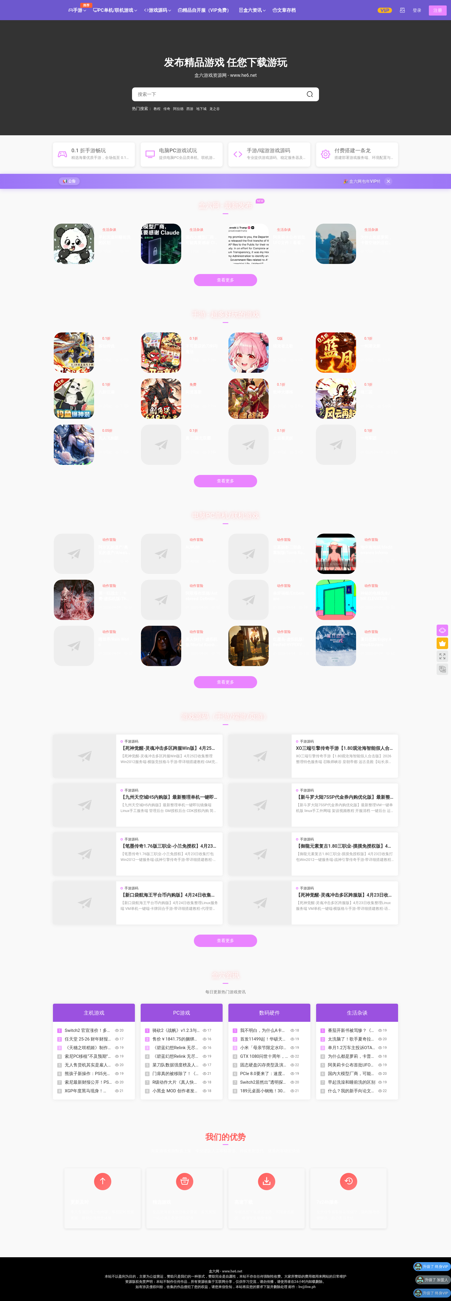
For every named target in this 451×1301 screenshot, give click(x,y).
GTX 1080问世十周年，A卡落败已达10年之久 (264, 1056)
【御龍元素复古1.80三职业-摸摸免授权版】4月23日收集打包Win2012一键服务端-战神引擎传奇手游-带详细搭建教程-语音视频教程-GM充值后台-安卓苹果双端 (344, 846)
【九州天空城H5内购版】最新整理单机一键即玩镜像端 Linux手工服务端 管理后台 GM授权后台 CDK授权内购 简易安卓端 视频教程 (168, 797)
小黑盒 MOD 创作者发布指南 (175, 1091)
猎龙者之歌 (283, 346)
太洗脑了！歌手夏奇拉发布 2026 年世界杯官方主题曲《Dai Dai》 (351, 1039)
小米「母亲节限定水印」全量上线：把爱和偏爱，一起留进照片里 (264, 1048)
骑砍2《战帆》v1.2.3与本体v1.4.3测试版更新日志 (176, 1030)
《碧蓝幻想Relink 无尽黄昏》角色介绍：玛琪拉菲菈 (176, 1056)
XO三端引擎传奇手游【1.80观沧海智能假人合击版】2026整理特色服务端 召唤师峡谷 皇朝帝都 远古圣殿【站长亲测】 (344, 748)
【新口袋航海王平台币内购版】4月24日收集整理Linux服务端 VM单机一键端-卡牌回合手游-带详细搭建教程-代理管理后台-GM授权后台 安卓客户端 (169, 895)
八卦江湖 (106, 392)
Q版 (280, 338)
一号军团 (368, 438)
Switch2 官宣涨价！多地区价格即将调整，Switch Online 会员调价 (88, 1030)
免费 (193, 385)
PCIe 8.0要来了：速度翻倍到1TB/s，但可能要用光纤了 (263, 1073)
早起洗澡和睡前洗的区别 (114, 240)
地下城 (201, 108)
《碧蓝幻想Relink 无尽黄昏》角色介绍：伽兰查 (176, 1048)
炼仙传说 (106, 346)
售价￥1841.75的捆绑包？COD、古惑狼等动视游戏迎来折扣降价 (176, 1039)
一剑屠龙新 (370, 346)
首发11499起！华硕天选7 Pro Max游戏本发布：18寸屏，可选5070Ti (263, 1039)
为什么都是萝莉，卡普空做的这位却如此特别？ (376, 240)
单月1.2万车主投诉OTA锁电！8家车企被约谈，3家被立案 (352, 1048)
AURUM (193, 547)
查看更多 (225, 280)
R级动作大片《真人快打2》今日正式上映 (175, 1082)
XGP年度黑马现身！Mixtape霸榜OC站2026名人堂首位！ (89, 1091)
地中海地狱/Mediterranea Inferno (376, 550)
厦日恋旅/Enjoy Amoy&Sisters (375, 642)
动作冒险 (109, 540)
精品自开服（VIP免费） (204, 10)
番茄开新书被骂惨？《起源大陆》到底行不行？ (351, 1030)
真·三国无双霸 (198, 438)
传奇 (166, 108)
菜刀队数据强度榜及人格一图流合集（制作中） (176, 1065)
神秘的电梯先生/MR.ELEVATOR (375, 596)
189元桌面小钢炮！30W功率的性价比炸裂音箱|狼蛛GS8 (264, 1091)
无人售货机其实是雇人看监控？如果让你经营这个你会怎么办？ (88, 1065)
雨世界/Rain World (113, 642)
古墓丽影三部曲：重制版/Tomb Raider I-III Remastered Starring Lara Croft (289, 550)
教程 (157, 108)
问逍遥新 (194, 392)
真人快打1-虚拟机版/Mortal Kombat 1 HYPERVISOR (202, 642)
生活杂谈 (109, 230)
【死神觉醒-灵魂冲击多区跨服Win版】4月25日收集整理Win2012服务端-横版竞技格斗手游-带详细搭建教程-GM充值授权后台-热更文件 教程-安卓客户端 (169, 748)
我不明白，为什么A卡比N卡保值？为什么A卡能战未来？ (263, 1030)
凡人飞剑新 (108, 438)
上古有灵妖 (283, 438)
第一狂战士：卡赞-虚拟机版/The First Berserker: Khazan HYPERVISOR (114, 596)
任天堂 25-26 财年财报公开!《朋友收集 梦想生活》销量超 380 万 (88, 1039)
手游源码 (131, 741)
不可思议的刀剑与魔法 (202, 349)
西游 (189, 108)
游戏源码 (155, 10)
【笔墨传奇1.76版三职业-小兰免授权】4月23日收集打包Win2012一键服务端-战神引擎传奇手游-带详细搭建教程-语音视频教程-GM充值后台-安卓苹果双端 (169, 846)
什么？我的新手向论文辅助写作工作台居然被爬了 (351, 1091)
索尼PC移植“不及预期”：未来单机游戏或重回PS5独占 (88, 1056)
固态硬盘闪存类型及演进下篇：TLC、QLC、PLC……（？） (264, 1065)
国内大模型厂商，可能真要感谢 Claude (202, 240)
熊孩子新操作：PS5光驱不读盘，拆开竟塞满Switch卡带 (88, 1073)
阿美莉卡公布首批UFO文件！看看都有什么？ (289, 240)
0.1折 (106, 338)
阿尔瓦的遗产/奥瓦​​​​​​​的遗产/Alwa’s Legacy (114, 550)
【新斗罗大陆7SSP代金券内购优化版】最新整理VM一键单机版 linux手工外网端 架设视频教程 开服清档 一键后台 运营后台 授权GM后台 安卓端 (344, 797)
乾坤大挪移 (283, 392)
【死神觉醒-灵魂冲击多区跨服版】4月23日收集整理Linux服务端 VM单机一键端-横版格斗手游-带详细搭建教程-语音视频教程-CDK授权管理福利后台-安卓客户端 (344, 895)
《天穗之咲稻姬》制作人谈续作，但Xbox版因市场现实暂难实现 (89, 1048)
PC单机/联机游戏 (113, 10)
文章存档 (284, 10)
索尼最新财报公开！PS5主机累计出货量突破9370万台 (89, 1082)
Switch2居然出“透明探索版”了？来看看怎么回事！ (263, 1082)
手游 (77, 8)
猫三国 (366, 392)
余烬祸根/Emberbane (289, 596)
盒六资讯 (250, 10)
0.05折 (107, 431)
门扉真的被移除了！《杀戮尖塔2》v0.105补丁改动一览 (176, 1073)
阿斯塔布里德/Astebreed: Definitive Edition (201, 596)
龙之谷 (214, 108)
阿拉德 (178, 108)
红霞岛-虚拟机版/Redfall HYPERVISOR (289, 642)
